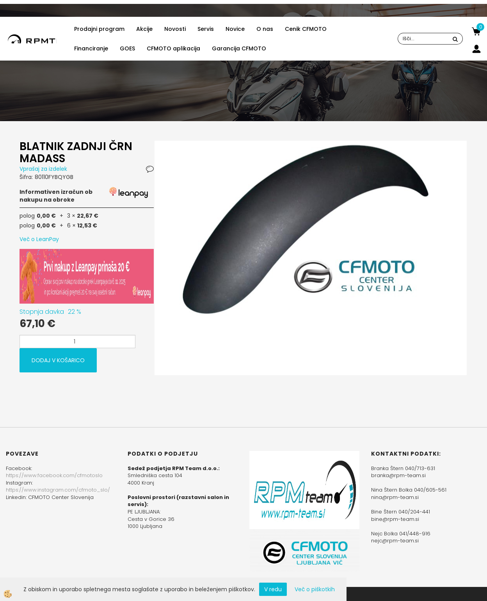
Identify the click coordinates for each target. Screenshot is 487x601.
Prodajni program (99, 29)
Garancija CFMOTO (239, 48)
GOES (127, 48)
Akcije (144, 29)
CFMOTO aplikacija (173, 48)
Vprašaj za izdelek (43, 169)
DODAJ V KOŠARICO (58, 360)
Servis (205, 29)
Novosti (175, 29)
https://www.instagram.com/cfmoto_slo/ (58, 490)
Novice (235, 29)
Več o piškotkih (315, 589)
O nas (264, 29)
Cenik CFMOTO (306, 29)
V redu (273, 589)
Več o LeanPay (39, 239)
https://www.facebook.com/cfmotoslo (54, 475)
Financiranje (91, 48)
